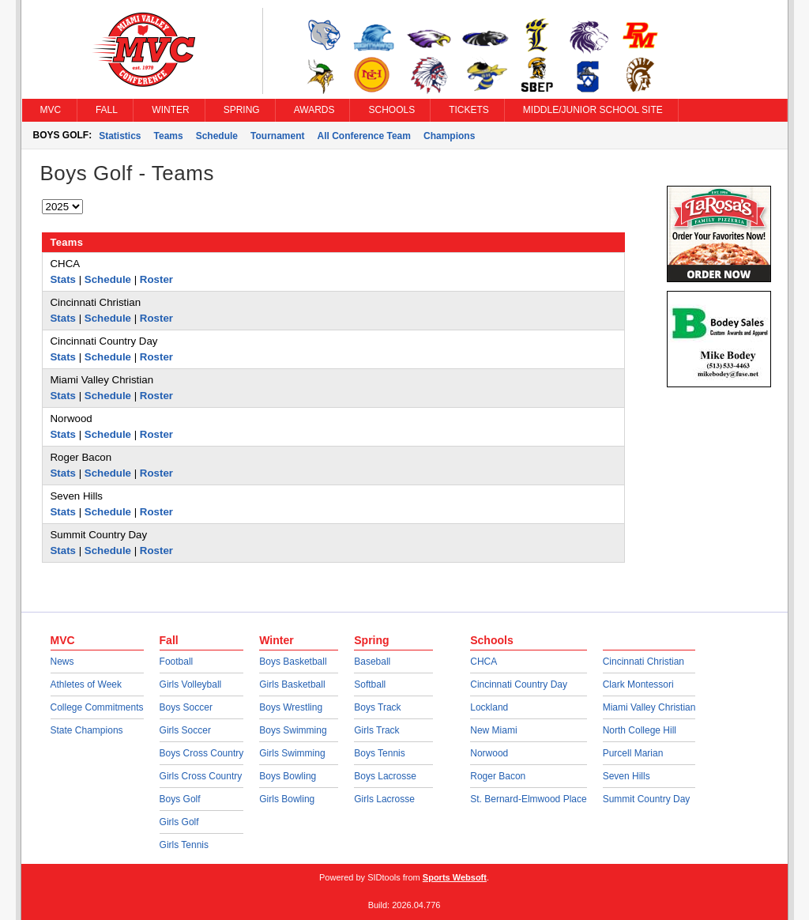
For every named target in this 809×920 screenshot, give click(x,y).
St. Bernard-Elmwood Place (528, 799)
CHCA (483, 661)
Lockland (489, 707)
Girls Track (376, 730)
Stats (64, 279)
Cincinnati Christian (643, 661)
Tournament (277, 135)
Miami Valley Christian (649, 707)
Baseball (372, 661)
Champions (449, 135)
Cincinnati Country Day (518, 684)
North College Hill (639, 730)
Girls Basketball (292, 684)
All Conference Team (363, 135)
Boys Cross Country (202, 753)
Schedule (217, 135)
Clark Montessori (638, 684)
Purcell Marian (633, 753)
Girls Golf (179, 822)
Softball (370, 684)
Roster (156, 279)
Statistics (120, 135)
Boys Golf (180, 799)
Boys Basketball (292, 661)
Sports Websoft (455, 877)
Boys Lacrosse (385, 776)
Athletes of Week (86, 684)
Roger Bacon (497, 776)
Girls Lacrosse (384, 799)
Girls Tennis (184, 844)
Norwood (489, 753)
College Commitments (97, 707)
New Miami (493, 730)
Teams (168, 135)
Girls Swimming (292, 753)
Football (177, 661)
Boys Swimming (292, 730)
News (62, 661)
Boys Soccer (186, 707)
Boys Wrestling (290, 707)
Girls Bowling (286, 799)
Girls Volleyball (191, 684)
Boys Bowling (287, 776)
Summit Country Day (646, 799)
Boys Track (377, 707)
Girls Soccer (185, 730)
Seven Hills (626, 776)
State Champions (87, 730)
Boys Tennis (379, 753)
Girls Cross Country (201, 776)
